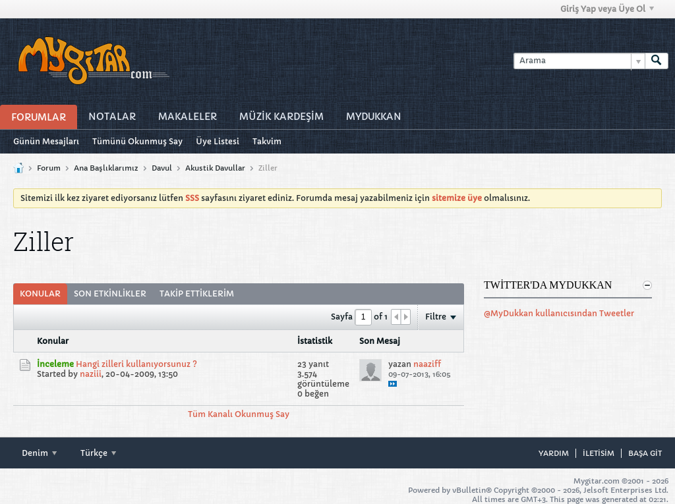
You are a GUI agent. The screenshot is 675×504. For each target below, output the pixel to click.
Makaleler (187, 117)
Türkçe (98, 453)
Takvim (266, 141)
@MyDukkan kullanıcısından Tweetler (559, 313)
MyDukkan (373, 117)
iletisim (598, 453)
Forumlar (38, 117)
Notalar (112, 117)
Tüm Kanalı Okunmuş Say (238, 414)
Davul (162, 168)
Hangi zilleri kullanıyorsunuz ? (136, 364)
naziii (91, 374)
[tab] (40, 293)
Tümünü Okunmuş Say (137, 141)
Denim (39, 453)
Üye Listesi (217, 141)
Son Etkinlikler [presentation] (110, 293)
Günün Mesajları (46, 141)
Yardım (554, 453)
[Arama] (579, 61)
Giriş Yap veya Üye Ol (607, 9)
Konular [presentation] (40, 293)
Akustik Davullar (215, 168)
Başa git (645, 453)
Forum (49, 168)
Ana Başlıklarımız (106, 168)
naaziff (427, 364)
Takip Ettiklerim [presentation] (197, 293)
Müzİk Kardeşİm (281, 117)
